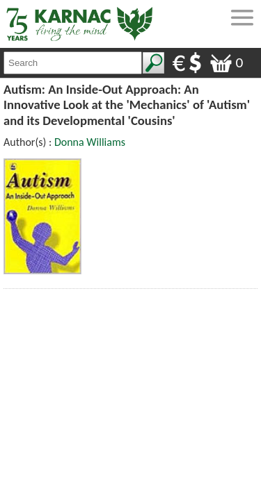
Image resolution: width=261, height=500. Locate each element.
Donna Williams (89, 142)
